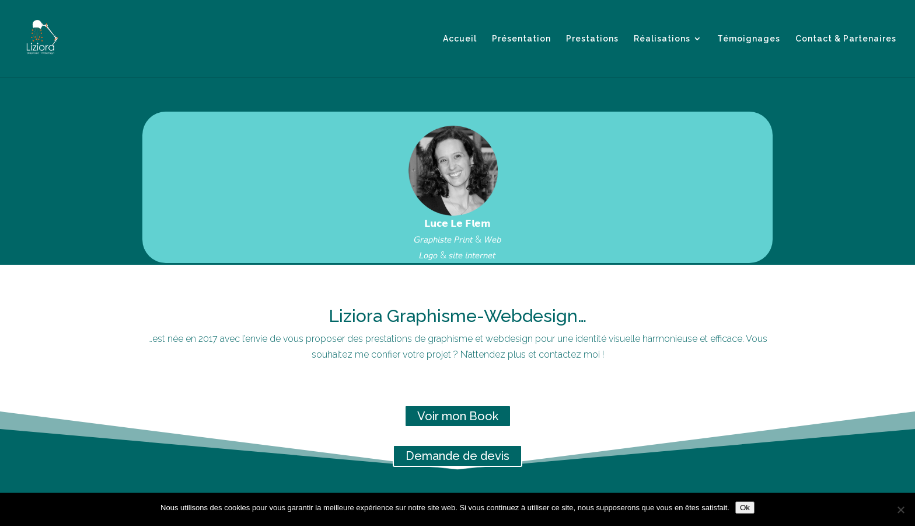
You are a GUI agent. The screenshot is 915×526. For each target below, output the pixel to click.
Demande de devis (457, 456)
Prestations (592, 38)
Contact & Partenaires (845, 38)
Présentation (521, 38)
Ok (745, 507)
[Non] (900, 509)
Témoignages (748, 38)
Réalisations (662, 38)
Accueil (460, 38)
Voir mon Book (457, 416)
